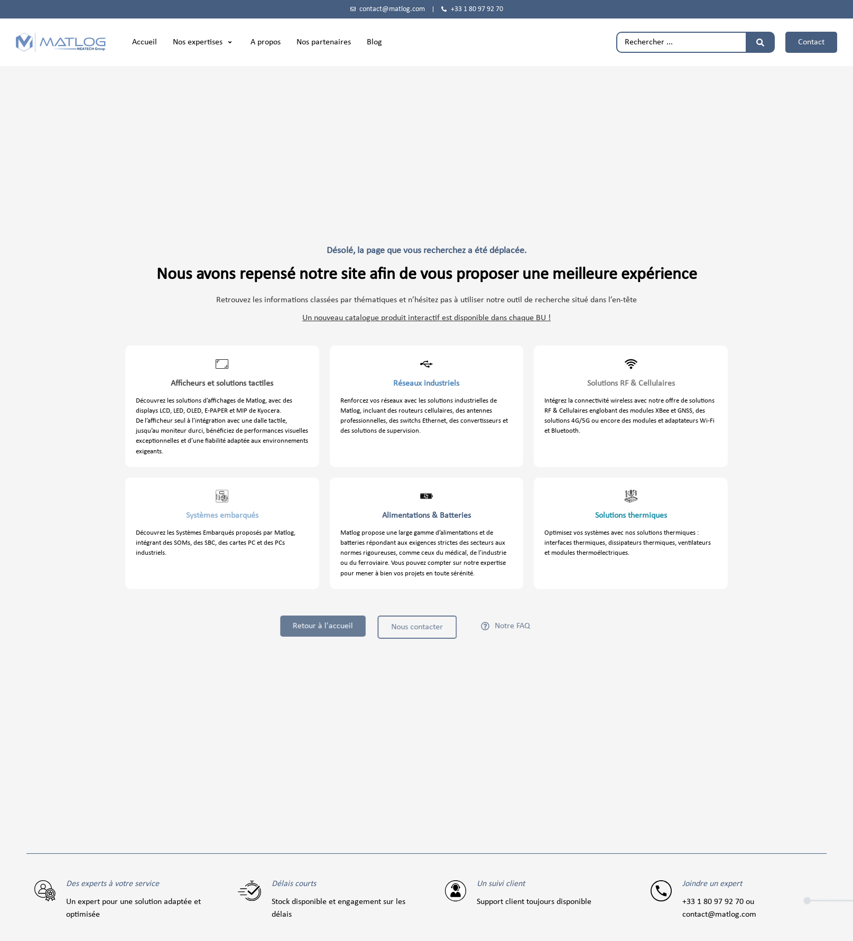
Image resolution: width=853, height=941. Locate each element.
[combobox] (681, 42)
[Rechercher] (760, 42)
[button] (204, 42)
